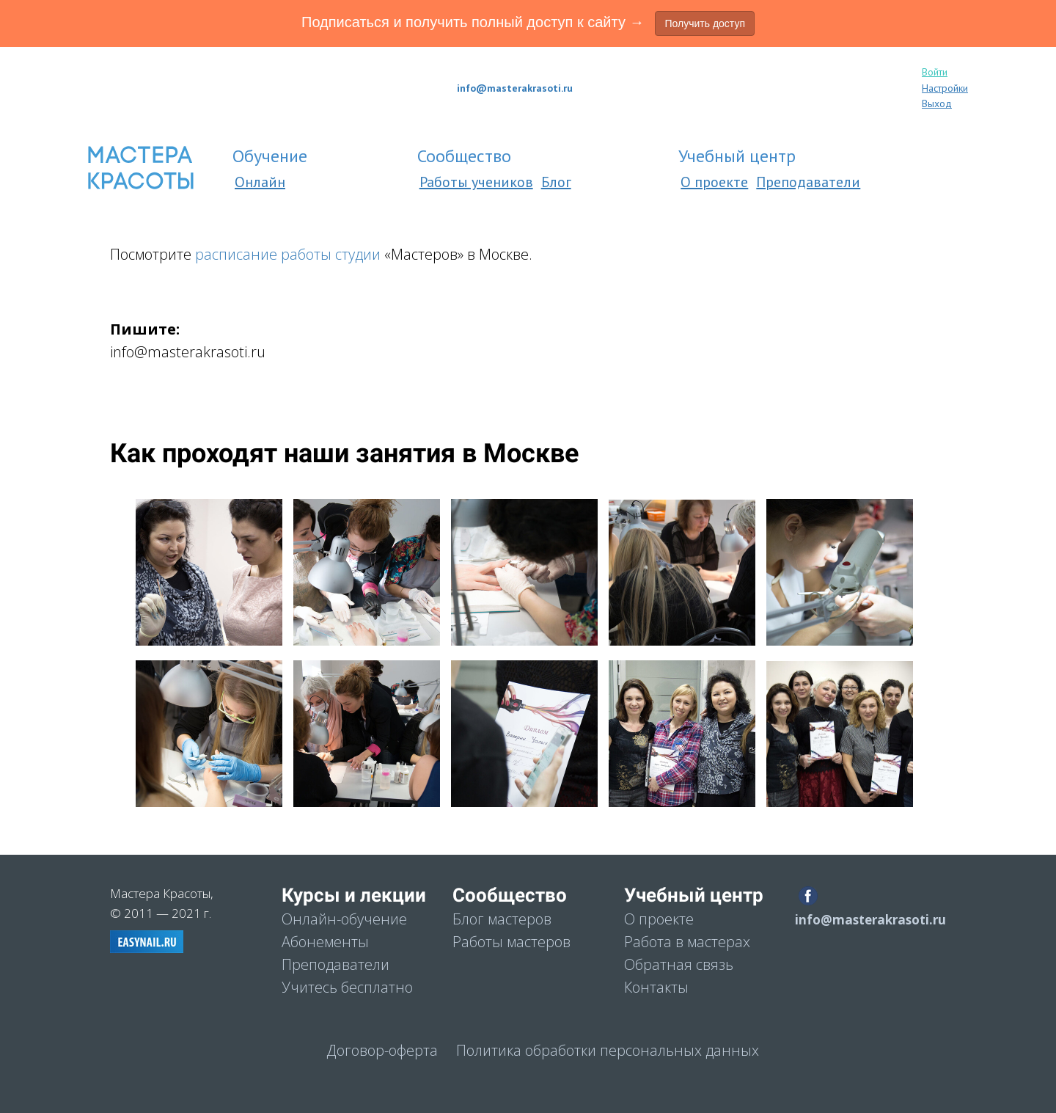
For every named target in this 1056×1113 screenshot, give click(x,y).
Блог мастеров (501, 919)
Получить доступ (704, 23)
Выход (937, 103)
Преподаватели (808, 181)
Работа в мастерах (687, 942)
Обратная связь (678, 964)
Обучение (272, 156)
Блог (556, 181)
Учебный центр (739, 156)
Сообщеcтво (466, 156)
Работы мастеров (511, 942)
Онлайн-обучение (344, 919)
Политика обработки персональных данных (607, 1050)
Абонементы (325, 942)
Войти (934, 72)
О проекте (714, 181)
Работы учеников (476, 181)
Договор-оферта (382, 1050)
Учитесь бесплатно (347, 987)
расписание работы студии (288, 254)
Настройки (945, 88)
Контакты (656, 987)
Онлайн (260, 181)
